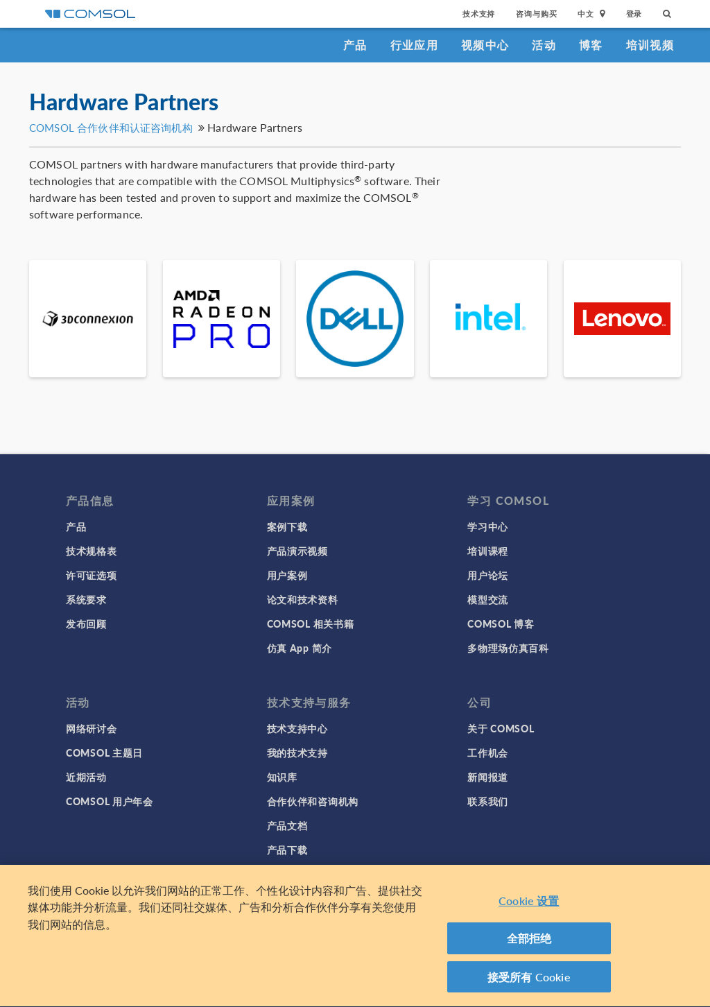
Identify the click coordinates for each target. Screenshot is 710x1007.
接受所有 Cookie (529, 982)
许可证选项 (91, 575)
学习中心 (487, 526)
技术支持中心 (297, 728)
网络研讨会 (91, 728)
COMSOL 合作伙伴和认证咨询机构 (111, 127)
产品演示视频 (297, 551)
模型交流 (487, 599)
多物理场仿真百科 (508, 648)
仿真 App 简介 (299, 648)
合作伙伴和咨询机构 (312, 801)
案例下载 (287, 526)
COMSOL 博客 (500, 623)
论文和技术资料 (302, 599)
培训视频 (650, 45)
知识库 (282, 777)
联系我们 (487, 801)
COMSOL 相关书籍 (310, 623)
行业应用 (414, 45)
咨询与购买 (536, 13)
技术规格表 (91, 551)
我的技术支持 (297, 752)
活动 (544, 45)
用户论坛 (487, 575)
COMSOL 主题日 (104, 752)
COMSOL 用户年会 (109, 801)
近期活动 (86, 777)
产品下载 (287, 850)
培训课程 (487, 551)
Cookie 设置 (529, 905)
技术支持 (478, 13)
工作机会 (487, 752)
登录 (634, 13)
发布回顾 (86, 623)
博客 (591, 45)
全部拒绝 (529, 943)
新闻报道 (487, 777)
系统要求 (86, 599)
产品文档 (287, 825)
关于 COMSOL (500, 728)
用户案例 (287, 575)
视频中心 (485, 45)
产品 (355, 45)
